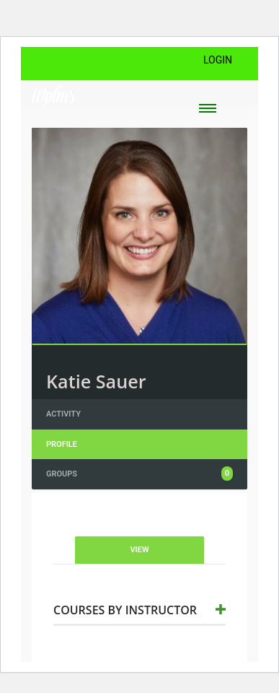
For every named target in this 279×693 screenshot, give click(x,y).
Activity (63, 414)
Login (217, 60)
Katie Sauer (96, 381)
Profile (61, 444)
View (139, 549)
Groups (139, 473)
